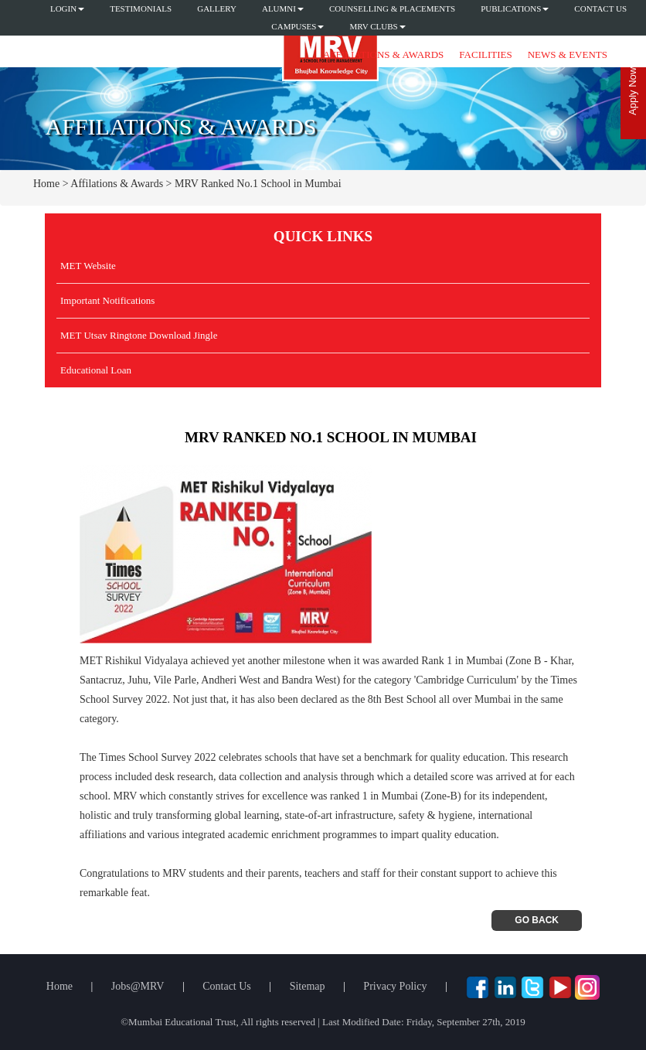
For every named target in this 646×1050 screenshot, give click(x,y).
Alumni (283, 8)
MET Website (88, 265)
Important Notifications (107, 300)
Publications (515, 8)
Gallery (216, 8)
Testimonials (141, 8)
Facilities (485, 54)
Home (46, 183)
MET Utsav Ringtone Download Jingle (138, 335)
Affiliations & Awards (383, 54)
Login (67, 8)
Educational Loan (95, 370)
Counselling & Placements (392, 8)
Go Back (537, 920)
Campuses (297, 26)
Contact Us (600, 8)
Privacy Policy (395, 986)
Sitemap (307, 986)
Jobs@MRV (138, 986)
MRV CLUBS (377, 26)
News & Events (567, 54)
